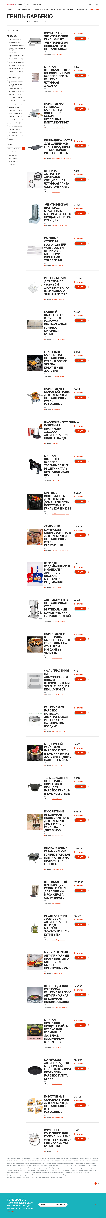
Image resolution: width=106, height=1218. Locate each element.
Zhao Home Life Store (57, 836)
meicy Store (55, 443)
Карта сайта (10, 1212)
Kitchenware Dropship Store (59, 1007)
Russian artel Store (57, 91)
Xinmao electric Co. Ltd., (58, 339)
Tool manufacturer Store (58, 128)
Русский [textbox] (91, 5)
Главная (9, 10)
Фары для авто (27, 10)
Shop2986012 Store (57, 1084)
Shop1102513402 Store (57, 410)
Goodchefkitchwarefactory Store (60, 514)
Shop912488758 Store (57, 266)
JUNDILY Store (55, 192)
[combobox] (29, 5)
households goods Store (58, 299)
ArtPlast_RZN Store (57, 588)
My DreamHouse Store (58, 376)
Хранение (70, 10)
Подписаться (60, 1205)
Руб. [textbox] (97, 5)
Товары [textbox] (29, 5)
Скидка (80, 39)
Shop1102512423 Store (57, 1118)
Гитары (17, 10)
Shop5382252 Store (57, 903)
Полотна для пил (81, 10)
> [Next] (98, 1184)
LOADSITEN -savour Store (58, 732)
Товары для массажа (42, 10)
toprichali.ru (16, 1200)
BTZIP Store (55, 1151)
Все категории (94, 10)
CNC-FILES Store (56, 480)
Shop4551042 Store (57, 658)
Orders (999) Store (56, 799)
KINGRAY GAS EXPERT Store (59, 226)
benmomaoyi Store (57, 765)
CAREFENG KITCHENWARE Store (60, 551)
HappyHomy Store (57, 974)
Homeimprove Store (57, 870)
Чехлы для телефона (58, 10)
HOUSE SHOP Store (57, 54)
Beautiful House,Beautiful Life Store (61, 158)
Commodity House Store (58, 695)
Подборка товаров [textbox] (32, 22)
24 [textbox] (45, 22)
